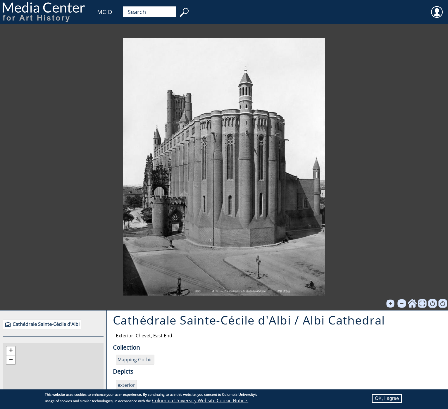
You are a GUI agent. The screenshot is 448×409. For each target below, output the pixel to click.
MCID (104, 12)
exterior (126, 385)
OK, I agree (387, 398)
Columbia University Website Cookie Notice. (200, 400)
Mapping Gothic (135, 359)
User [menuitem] (437, 8)
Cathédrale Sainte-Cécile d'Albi (46, 324)
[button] (10, 350)
